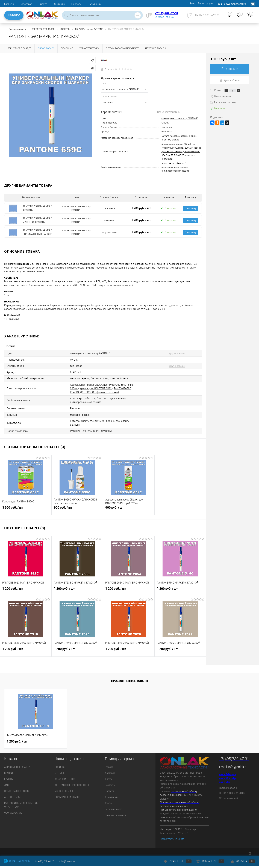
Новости (76, 4)
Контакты (59, 4)
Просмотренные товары (129, 678)
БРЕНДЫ (59, 770)
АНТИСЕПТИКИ (12, 794)
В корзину (190, 208)
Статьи (108, 800)
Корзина (242, 861)
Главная (9, 4)
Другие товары (174, 353)
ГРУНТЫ (8, 776)
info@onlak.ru (238, 764)
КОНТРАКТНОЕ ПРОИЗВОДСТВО (72, 782)
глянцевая (166, 127)
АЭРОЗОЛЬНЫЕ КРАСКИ (17, 764)
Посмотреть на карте (172, 836)
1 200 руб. (141, 208)
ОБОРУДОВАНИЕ (13, 809)
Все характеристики (168, 112)
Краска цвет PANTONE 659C (96, 386)
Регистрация (205, 3)
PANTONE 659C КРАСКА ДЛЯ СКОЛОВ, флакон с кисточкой (180, 155)
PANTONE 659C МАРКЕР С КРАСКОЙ (91, 428)
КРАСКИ (8, 770)
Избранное (210, 861)
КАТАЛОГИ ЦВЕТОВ (65, 776)
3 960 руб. (25, 506)
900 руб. (77, 506)
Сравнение (178, 861)
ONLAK (165, 122)
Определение (238, 3)
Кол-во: (218, 90)
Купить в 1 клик (230, 80)
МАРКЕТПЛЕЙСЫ (64, 788)
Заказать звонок (164, 17)
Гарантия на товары (115, 812)
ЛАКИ (7, 782)
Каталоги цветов (113, 806)
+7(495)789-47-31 (166, 13)
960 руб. (128, 506)
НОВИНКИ (60, 764)
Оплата (43, 4)
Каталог (14, 15)
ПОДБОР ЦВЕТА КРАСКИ (67, 794)
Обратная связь (17, 861)
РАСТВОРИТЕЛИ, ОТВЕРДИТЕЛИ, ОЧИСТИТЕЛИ (21, 802)
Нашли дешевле (220, 96)
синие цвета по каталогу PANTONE (179, 118)
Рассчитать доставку (223, 102)
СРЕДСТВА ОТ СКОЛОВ (16, 788)
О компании (94, 4)
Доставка (26, 4)
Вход (192, 3)
